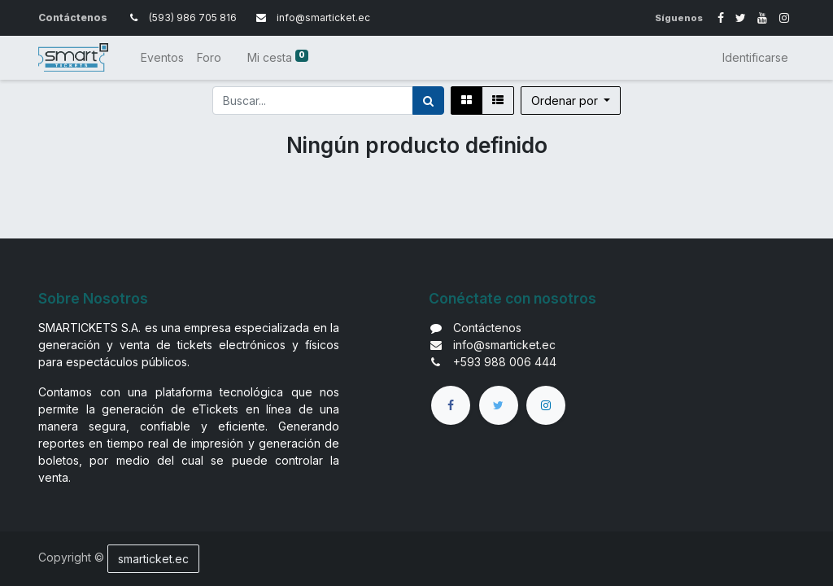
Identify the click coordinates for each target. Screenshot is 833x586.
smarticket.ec (153, 559)
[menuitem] (162, 57)
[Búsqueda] (428, 100)
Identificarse (755, 57)
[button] (571, 100)
